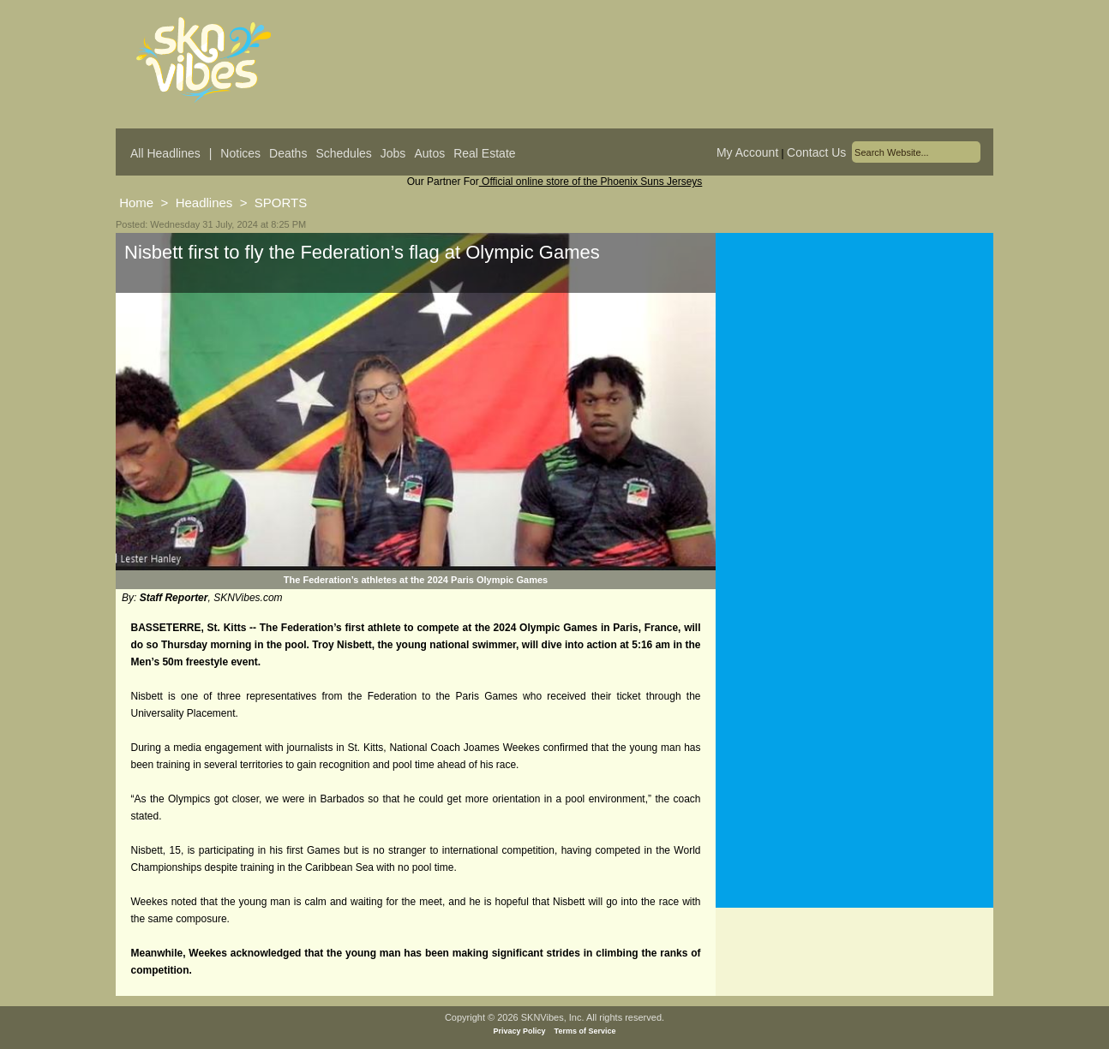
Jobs (393, 153)
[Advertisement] (854, 401)
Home (136, 202)
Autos (429, 153)
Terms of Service (585, 1031)
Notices (240, 153)
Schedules (343, 153)
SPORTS (281, 202)
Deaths (288, 153)
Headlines (204, 202)
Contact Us (816, 152)
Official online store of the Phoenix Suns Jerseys (591, 182)
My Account (747, 152)
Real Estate (484, 153)
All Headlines (165, 153)
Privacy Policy (520, 1031)
